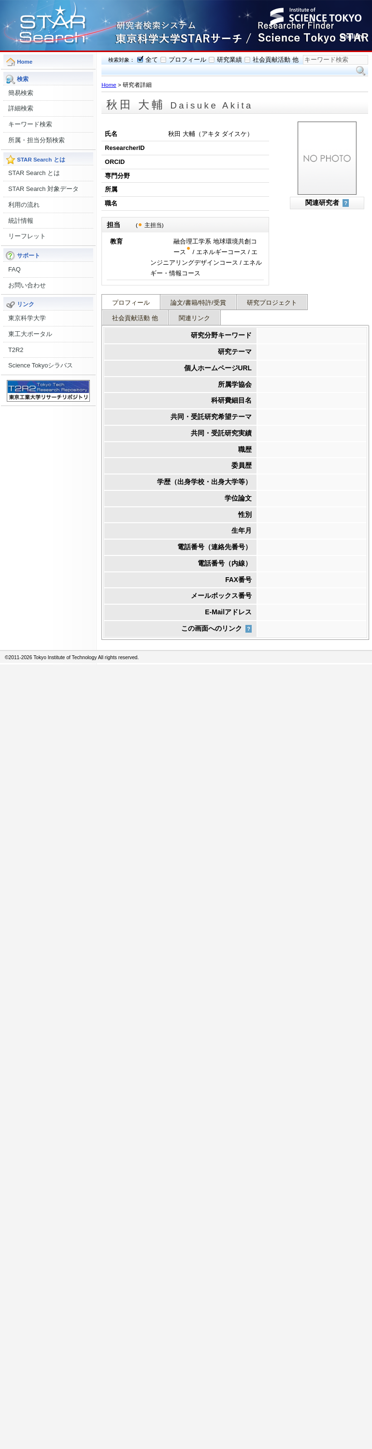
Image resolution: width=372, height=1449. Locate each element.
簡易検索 (20, 92)
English (351, 36)
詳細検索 (20, 108)
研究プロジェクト (272, 302)
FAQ (14, 269)
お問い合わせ (27, 285)
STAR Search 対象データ (43, 188)
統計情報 (20, 220)
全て (151, 59)
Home (108, 85)
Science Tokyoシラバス (40, 365)
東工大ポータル (30, 334)
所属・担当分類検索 (36, 140)
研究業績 (229, 59)
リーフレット (27, 236)
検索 (361, 71)
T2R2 (15, 349)
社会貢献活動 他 (276, 59)
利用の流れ (24, 204)
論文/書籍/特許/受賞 (198, 302)
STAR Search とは (34, 172)
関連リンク (194, 318)
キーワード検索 (30, 124)
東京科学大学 (27, 318)
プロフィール (187, 59)
